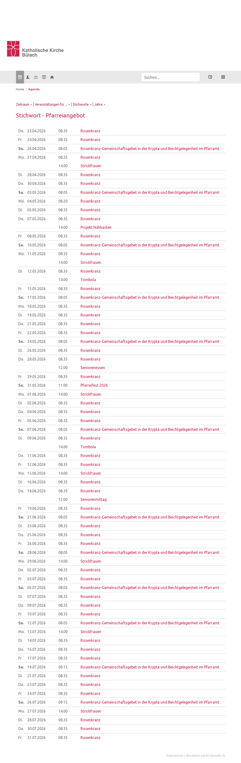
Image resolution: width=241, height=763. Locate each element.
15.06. (36, 473)
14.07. (36, 640)
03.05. (36, 192)
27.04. (36, 157)
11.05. (36, 254)
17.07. (36, 658)
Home (20, 89)
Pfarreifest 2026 (94, 385)
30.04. (36, 183)
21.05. (36, 324)
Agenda (34, 89)
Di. (20, 175)
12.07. (36, 623)
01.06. (36, 394)
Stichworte (81, 104)
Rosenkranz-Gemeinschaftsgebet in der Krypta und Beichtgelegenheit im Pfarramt (149, 148)
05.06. (36, 421)
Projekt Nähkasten (96, 227)
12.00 (63, 367)
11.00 (63, 385)
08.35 (63, 131)
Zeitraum (22, 104)
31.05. (36, 385)
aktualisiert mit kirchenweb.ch (205, 755)
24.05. (36, 341)
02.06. (36, 403)
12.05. (36, 271)
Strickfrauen (90, 166)
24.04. (36, 139)
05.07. (36, 587)
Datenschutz (174, 755)
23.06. (36, 526)
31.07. (36, 737)
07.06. (36, 429)
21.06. (36, 517)
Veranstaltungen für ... (51, 104)
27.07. (36, 711)
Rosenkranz (90, 131)
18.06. (36, 491)
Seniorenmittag (93, 499)
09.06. (36, 438)
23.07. (36, 684)
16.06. (36, 482)
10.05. (36, 245)
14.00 (63, 166)
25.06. (36, 535)
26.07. (36, 702)
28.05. (36, 359)
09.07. (36, 605)
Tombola (88, 280)
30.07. (36, 728)
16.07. (36, 649)
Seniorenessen (92, 367)
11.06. (36, 455)
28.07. (36, 720)
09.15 (63, 667)
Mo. (21, 157)
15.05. (36, 288)
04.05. (36, 201)
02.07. (36, 570)
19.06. (36, 508)
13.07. (36, 632)
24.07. (36, 693)
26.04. (36, 148)
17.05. (36, 297)
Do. (21, 131)
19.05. (36, 315)
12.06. (36, 464)
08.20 (63, 201)
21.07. (36, 676)
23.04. (36, 131)
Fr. (20, 139)
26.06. (36, 543)
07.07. (36, 596)
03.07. (36, 579)
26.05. (36, 350)
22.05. (36, 333)
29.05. (36, 376)
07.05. (36, 219)
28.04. (36, 175)
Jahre (98, 104)
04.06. (36, 412)
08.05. (36, 236)
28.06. (36, 552)
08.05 (63, 148)
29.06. (36, 561)
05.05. (36, 210)
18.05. (36, 306)
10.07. (36, 614)
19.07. (36, 667)
